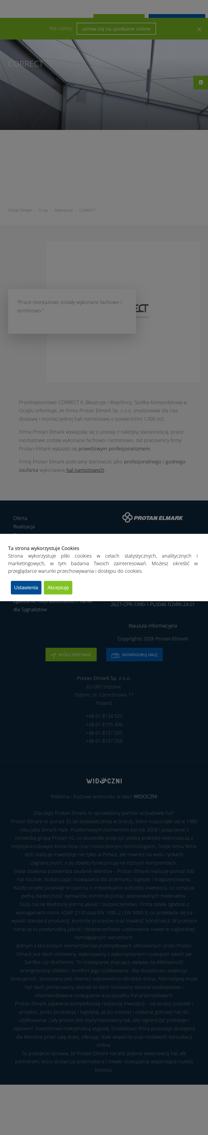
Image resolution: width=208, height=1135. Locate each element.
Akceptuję (63, 587)
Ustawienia (28, 587)
